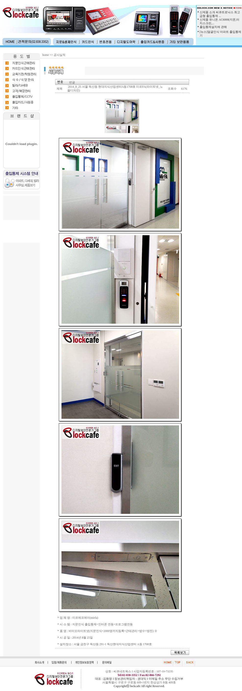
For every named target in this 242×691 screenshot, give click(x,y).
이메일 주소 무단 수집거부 (166, 678)
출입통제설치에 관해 (213, 27)
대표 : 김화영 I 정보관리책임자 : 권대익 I (122, 678)
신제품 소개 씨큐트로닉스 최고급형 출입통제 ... (220, 14)
